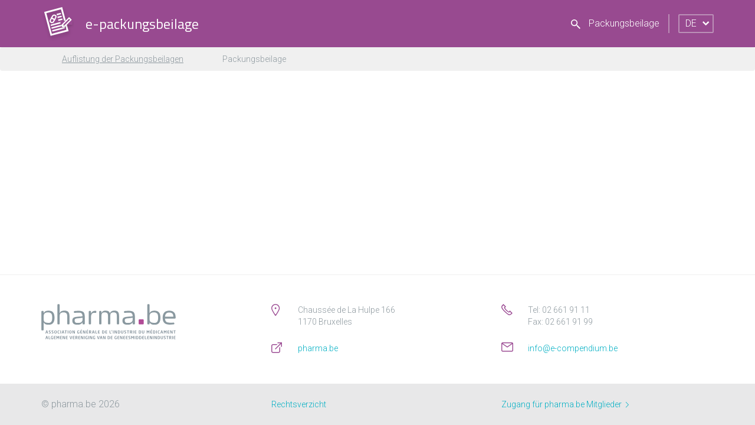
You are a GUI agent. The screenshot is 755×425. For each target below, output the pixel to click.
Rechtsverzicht (298, 404)
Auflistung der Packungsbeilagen (122, 59)
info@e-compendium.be (573, 348)
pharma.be (318, 348)
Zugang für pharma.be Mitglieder (565, 404)
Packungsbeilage (615, 23)
